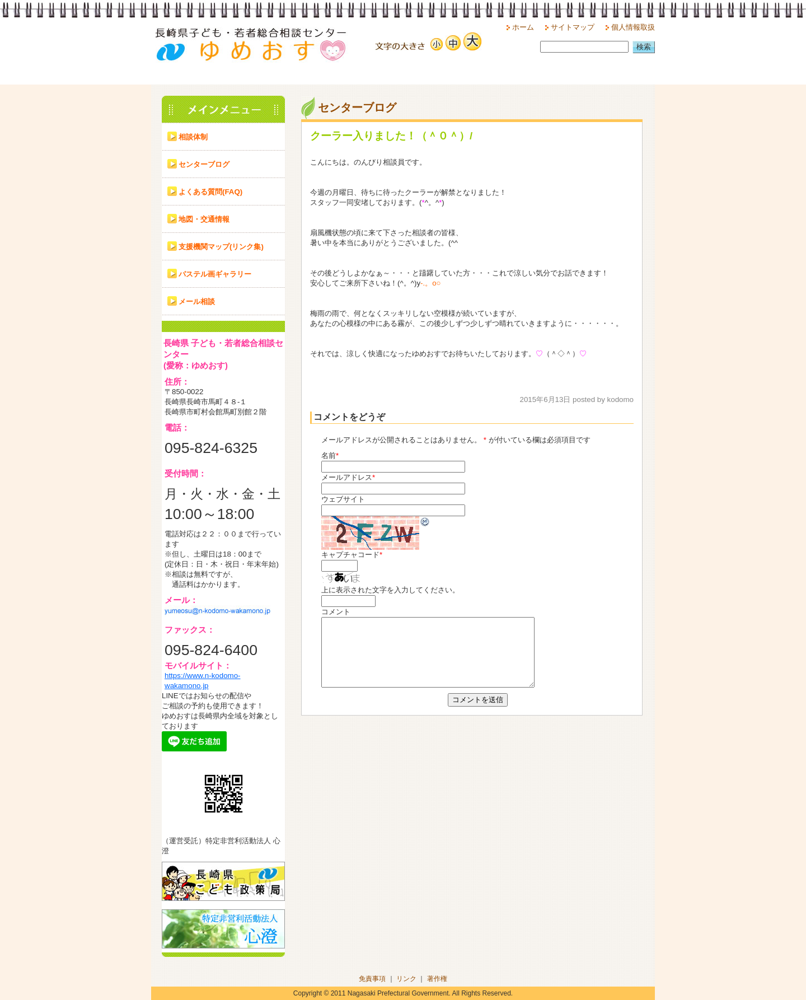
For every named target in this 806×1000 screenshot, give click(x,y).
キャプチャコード (350, 554)
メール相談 (197, 301)
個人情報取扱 (633, 27)
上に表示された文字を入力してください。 (390, 590)
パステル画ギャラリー (215, 274)
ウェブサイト (343, 499)
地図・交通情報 (204, 219)
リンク (406, 979)
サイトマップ (572, 27)
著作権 (437, 979)
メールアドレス (346, 477)
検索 (643, 47)
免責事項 (372, 979)
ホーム (523, 27)
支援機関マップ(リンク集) (221, 246)
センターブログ (204, 164)
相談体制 (193, 137)
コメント (335, 612)
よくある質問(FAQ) (210, 192)
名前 (328, 455)
